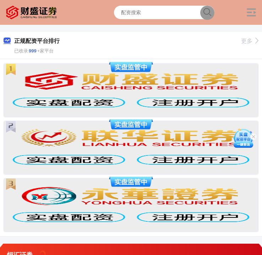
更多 (249, 41)
